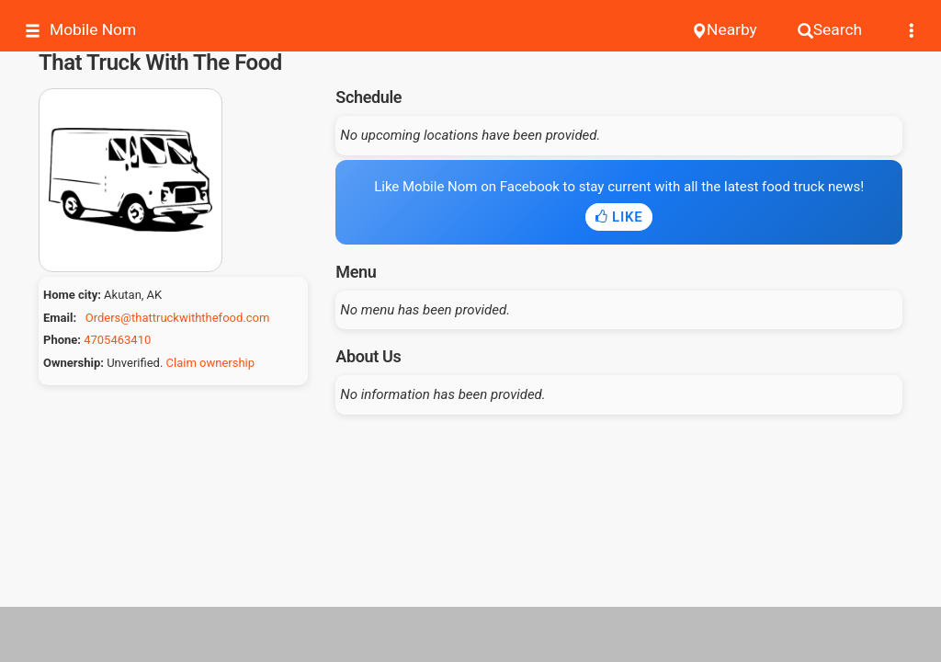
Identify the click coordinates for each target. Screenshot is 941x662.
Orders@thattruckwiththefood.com (177, 318)
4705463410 (117, 340)
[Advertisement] (470, 634)
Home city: (72, 295)
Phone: (62, 340)
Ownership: (73, 363)
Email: (59, 318)
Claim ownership (210, 363)
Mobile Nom (80, 30)
